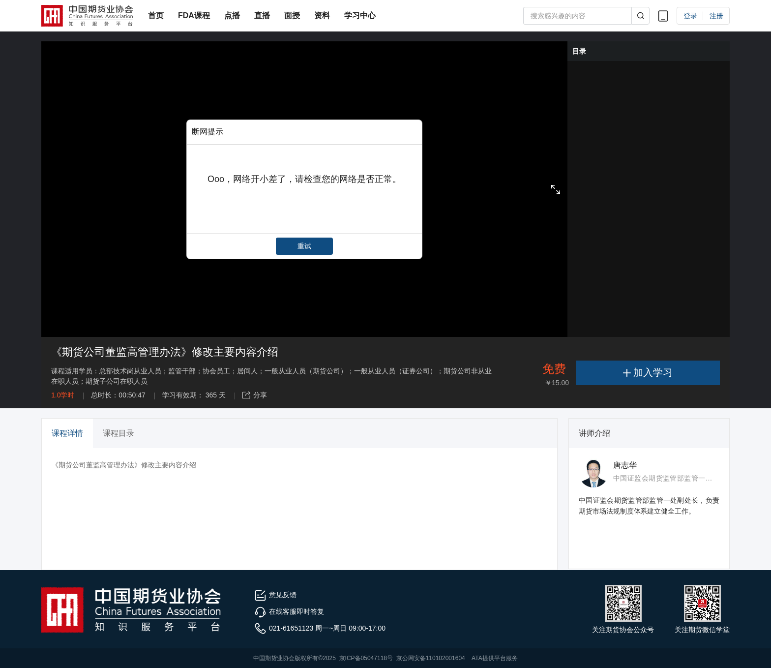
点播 (232, 15)
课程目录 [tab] (118, 433)
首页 (156, 15)
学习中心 (360, 15)
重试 (304, 246)
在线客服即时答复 (289, 611)
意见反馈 (275, 595)
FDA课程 (194, 15)
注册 (716, 16)
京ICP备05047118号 (366, 658)
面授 (292, 15)
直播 (262, 15)
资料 (322, 15)
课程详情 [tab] (67, 433)
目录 (579, 51)
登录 (690, 16)
